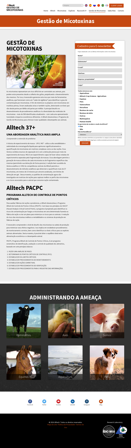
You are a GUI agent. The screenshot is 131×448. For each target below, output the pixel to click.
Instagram (87, 405)
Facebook (30, 405)
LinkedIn (72, 405)
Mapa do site (52, 424)
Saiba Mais (112, 11)
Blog (101, 405)
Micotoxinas (61, 11)
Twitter (44, 405)
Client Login (116, 5)
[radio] (100, 126)
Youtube (58, 405)
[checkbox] (100, 107)
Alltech (52, 11)
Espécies (72, 11)
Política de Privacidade (66, 424)
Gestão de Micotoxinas (97, 11)
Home (46, 11)
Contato (121, 11)
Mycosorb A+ (82, 11)
